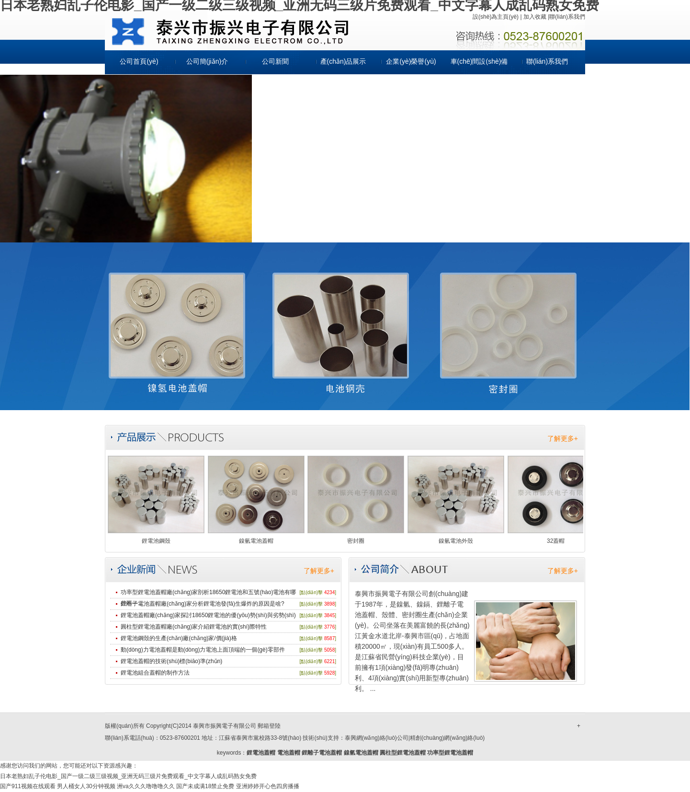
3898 (329, 604)
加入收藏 (534, 16)
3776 (329, 627)
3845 (329, 615)
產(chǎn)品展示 (343, 61)
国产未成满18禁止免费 (205, 786)
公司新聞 (275, 61)
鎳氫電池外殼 (456, 541)
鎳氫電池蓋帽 (256, 541)
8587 (329, 638)
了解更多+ (562, 438)
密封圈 (355, 541)
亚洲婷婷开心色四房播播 (267, 786)
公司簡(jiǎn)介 (207, 61)
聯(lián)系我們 (567, 16)
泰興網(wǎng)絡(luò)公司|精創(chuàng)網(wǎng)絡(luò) (415, 738)
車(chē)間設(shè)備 (479, 61)
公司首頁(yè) (139, 61)
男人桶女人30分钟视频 (86, 786)
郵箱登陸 (269, 726)
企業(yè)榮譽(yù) (411, 61)
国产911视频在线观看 (28, 786)
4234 (329, 592)
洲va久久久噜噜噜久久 (146, 786)
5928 (329, 673)
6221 (329, 661)
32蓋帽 (556, 541)
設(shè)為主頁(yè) (496, 16)
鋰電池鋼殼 (156, 541)
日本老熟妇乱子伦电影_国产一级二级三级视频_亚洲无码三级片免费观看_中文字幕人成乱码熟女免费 (128, 776)
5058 (329, 650)
